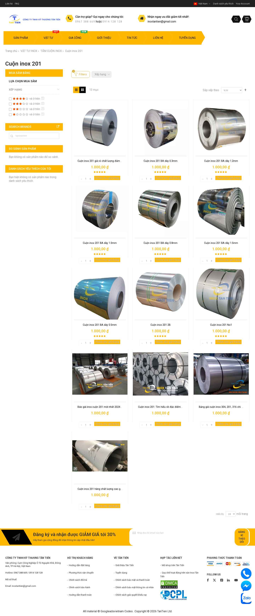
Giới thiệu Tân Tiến (124, 565)
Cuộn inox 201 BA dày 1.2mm (221, 161)
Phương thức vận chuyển (81, 572)
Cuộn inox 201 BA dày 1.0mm (100, 243)
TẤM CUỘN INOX (51, 51)
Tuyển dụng (121, 572)
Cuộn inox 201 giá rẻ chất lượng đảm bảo (102, 161)
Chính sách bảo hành (79, 587)
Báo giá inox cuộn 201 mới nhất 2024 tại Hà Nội (105, 406)
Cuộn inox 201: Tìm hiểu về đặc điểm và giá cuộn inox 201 (171, 406)
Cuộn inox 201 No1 (221, 324)
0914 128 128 (112, 21)
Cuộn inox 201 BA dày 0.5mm (100, 324)
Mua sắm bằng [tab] (19, 73)
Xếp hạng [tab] (15, 89)
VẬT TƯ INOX (29, 51)
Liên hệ (9, 3)
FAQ (17, 3)
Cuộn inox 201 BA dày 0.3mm (160, 161)
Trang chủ (11, 51)
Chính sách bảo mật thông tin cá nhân (134, 587)
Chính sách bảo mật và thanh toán (132, 580)
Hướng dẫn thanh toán (80, 594)
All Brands (57, 126)
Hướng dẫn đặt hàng (79, 565)
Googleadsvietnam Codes (117, 611)
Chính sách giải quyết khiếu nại (131, 594)
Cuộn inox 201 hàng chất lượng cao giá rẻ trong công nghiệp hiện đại (117, 489)
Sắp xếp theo (211, 90)
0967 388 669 (85, 21)
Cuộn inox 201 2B (160, 324)
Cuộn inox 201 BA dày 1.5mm (221, 243)
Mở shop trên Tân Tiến (173, 565)
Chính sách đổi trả (78, 580)
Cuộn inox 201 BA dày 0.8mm (160, 243)
